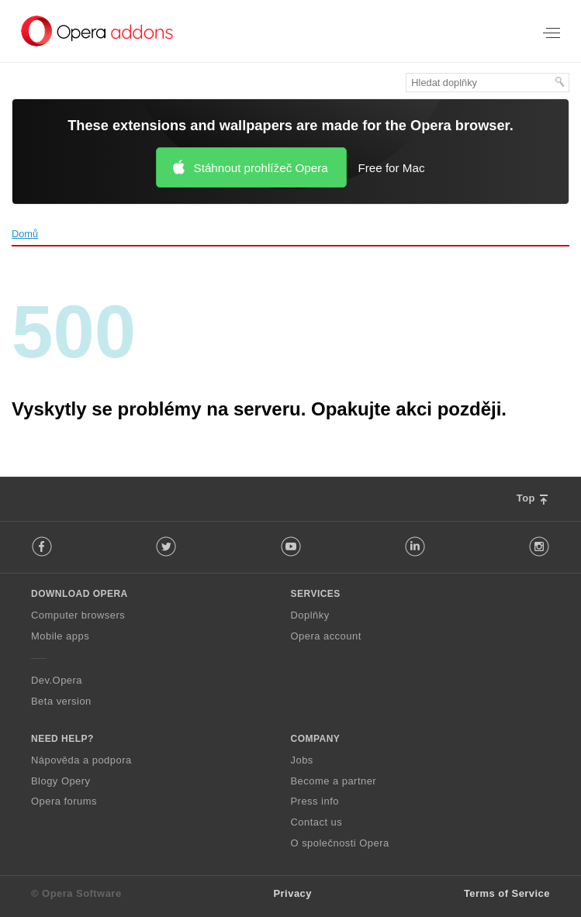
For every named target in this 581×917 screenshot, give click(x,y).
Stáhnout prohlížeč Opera (261, 167)
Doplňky (310, 615)
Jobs (302, 760)
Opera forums (64, 801)
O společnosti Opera (340, 843)
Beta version (61, 701)
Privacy (292, 893)
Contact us (317, 822)
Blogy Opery (61, 781)
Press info (315, 801)
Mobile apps (60, 636)
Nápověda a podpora (81, 760)
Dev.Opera (56, 680)
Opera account (326, 636)
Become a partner (334, 781)
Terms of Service (507, 893)
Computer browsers (78, 615)
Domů (25, 234)
